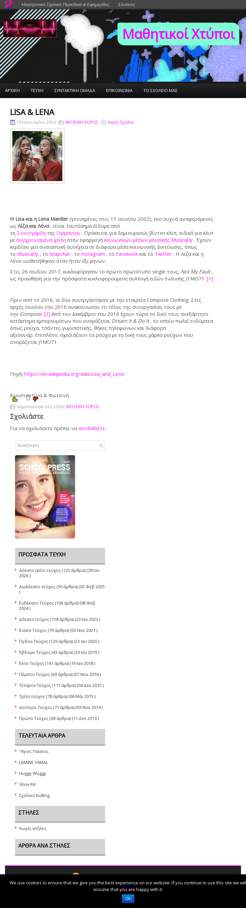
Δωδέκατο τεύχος (37, 587)
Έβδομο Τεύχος (34, 652)
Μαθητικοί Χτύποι (178, 34)
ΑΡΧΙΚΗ (12, 90)
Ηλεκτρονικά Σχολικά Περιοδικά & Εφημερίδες (65, 4)
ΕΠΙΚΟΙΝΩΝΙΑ (119, 90)
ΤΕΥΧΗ (37, 90)
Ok (128, 898)
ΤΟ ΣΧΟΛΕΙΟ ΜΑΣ (161, 90)
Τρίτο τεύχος (32, 696)
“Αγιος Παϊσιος (33, 751)
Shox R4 (27, 784)
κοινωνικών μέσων (126, 239)
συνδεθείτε (91, 428)
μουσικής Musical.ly (171, 239)
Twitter (163, 253)
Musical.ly (27, 253)
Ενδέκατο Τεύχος (36, 603)
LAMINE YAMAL (33, 762)
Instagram (93, 253)
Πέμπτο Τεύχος (34, 674)
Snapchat (59, 253)
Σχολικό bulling (34, 795)
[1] (210, 278)
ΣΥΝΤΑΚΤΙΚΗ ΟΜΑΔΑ (74, 90)
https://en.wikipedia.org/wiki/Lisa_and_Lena (74, 373)
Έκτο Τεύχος (31, 663)
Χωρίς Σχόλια (121, 122)
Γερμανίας (68, 232)
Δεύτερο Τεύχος (35, 707)
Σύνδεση (126, 4)
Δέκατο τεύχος (34, 619)
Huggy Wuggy (32, 773)
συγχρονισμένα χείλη (41, 239)
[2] (47, 313)
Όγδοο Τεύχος (33, 641)
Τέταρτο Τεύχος (35, 685)
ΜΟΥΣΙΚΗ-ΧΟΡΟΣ (81, 122)
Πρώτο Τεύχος (33, 718)
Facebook (127, 253)
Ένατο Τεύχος (33, 630)
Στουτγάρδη (31, 232)
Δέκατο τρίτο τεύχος (40, 570)
